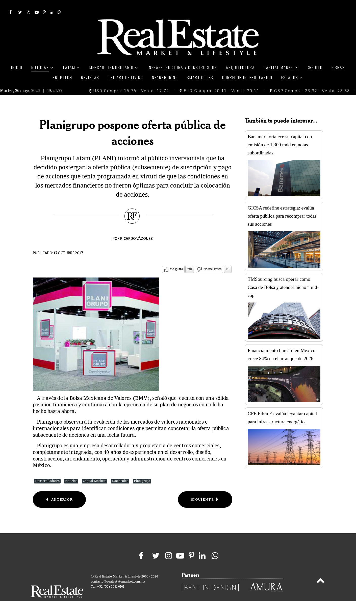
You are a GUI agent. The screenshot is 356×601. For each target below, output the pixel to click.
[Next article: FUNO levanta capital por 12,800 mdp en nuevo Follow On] (205, 488)
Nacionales (120, 469)
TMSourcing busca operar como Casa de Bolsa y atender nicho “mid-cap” (283, 276)
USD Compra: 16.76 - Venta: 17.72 (129, 79)
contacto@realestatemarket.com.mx (118, 570)
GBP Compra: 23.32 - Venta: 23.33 (310, 79)
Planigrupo (142, 469)
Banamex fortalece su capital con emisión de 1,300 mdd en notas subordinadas (280, 133)
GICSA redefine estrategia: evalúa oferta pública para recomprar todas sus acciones (282, 205)
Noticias (71, 469)
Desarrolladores (47, 469)
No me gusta (212, 258)
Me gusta (176, 258)
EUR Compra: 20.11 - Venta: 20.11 (219, 79)
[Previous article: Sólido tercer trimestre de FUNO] (59, 488)
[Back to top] (320, 570)
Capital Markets (94, 469)
